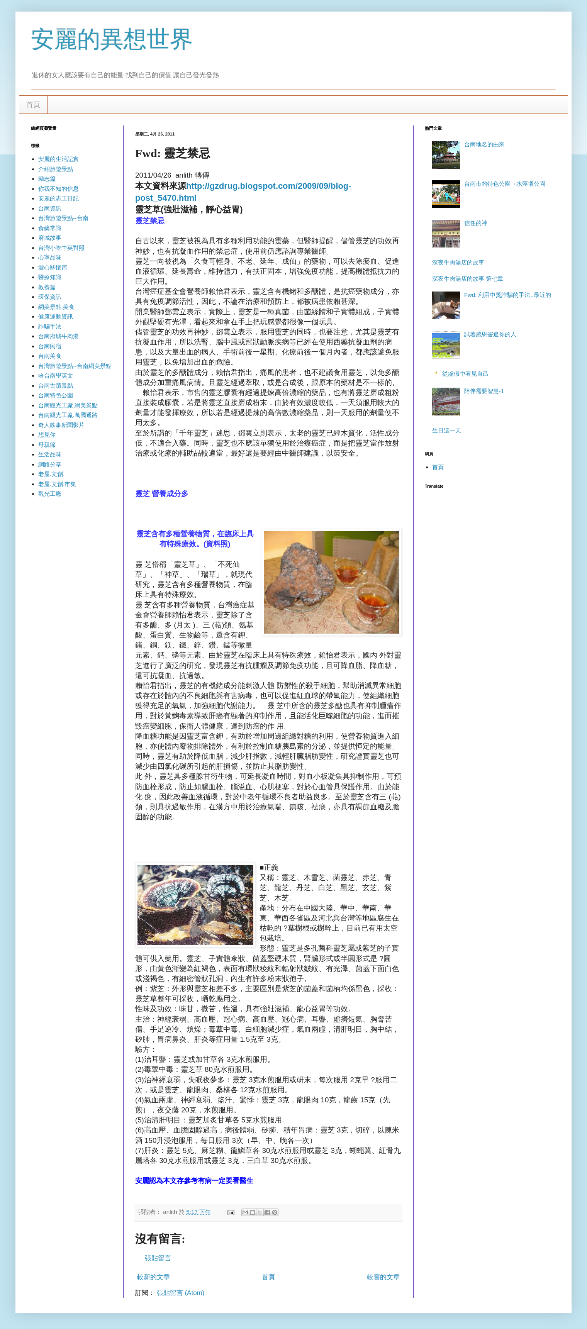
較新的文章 (153, 1277)
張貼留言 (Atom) (181, 1293)
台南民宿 (49, 346)
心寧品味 (49, 257)
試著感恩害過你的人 (490, 334)
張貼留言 (158, 1258)
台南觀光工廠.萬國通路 (68, 415)
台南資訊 (49, 208)
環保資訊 (49, 296)
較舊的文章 (383, 1277)
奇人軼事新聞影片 (61, 425)
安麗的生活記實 (58, 159)
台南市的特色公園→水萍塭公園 (504, 183)
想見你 (47, 434)
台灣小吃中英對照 (61, 247)
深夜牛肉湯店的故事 (458, 262)
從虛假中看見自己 (465, 373)
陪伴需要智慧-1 (484, 391)
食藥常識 (49, 228)
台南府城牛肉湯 (58, 336)
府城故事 (49, 237)
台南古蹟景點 (55, 385)
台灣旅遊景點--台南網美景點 (75, 366)
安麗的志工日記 (58, 198)
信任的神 (475, 223)
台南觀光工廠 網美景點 (68, 405)
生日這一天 (446, 430)
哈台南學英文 (55, 375)
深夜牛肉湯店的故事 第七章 (467, 278)
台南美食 (49, 356)
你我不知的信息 (58, 188)
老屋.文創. (51, 474)
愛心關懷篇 (52, 267)
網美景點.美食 (56, 306)
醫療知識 (49, 277)
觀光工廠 (49, 493)
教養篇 (47, 287)
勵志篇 (47, 178)
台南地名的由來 (484, 144)
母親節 (47, 444)
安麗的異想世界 (112, 39)
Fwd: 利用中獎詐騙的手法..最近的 (507, 295)
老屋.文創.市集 (57, 484)
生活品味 (49, 454)
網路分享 (49, 464)
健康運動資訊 (55, 316)
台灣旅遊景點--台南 (63, 218)
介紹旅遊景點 (55, 169)
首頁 (33, 104)
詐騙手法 (49, 326)
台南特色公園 (55, 395)
